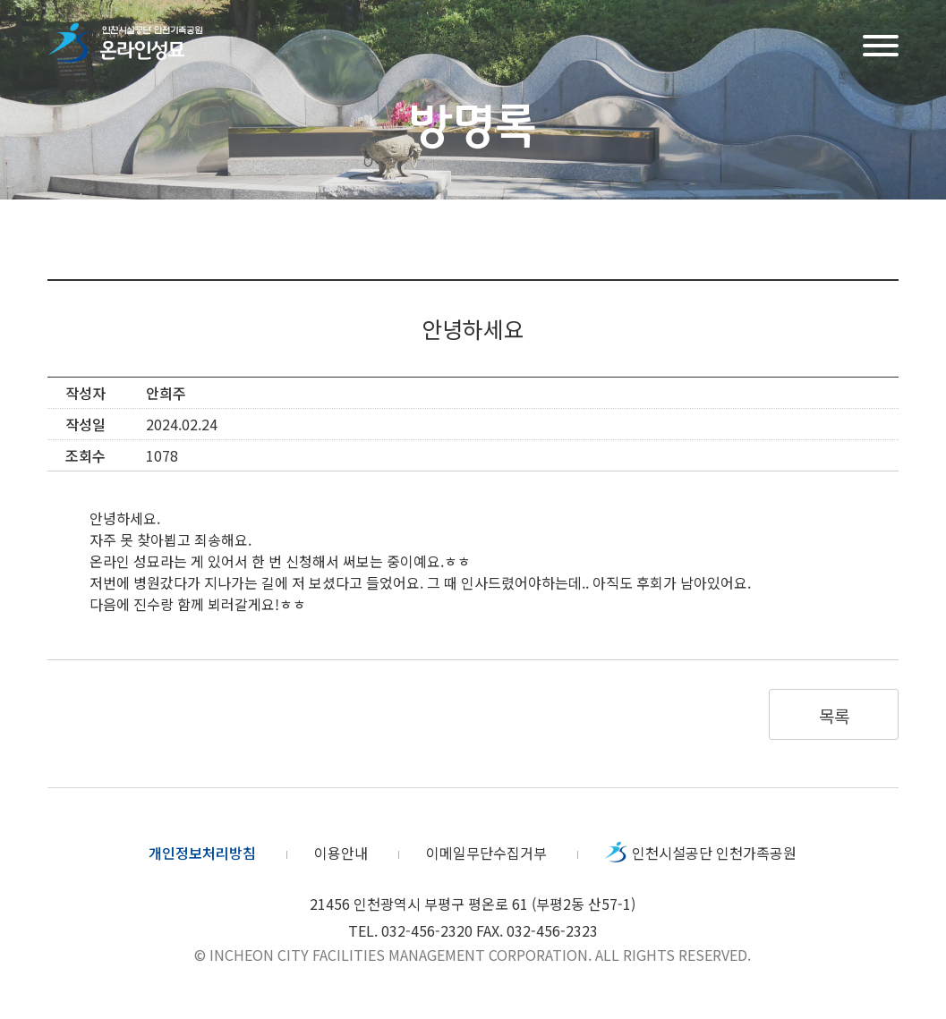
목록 (833, 715)
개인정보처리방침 (202, 852)
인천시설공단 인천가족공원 (714, 852)
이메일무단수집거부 (486, 852)
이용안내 (341, 852)
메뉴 (881, 43)
